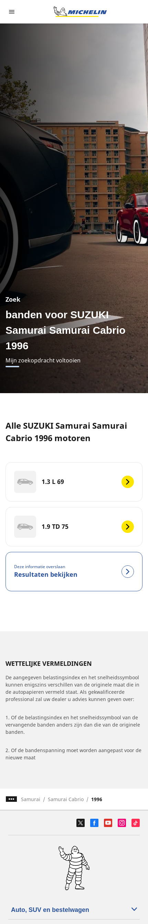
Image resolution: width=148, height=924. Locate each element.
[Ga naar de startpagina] (80, 12)
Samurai (30, 799)
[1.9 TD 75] (74, 526)
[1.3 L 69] (74, 482)
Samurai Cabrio (66, 799)
